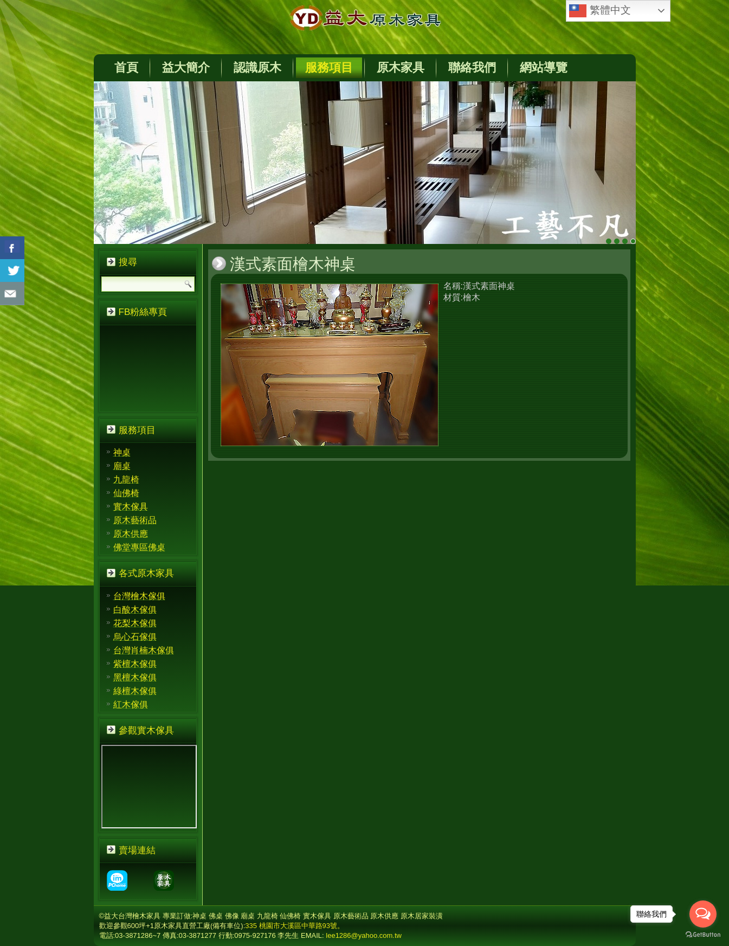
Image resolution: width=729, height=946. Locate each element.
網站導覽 (543, 67)
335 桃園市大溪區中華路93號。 (294, 926)
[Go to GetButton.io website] (703, 934)
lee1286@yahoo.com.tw (364, 935)
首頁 (126, 67)
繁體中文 (599, 11)
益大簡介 (186, 67)
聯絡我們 (472, 67)
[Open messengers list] (703, 914)
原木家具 (400, 67)
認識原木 (257, 67)
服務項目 (329, 67)
